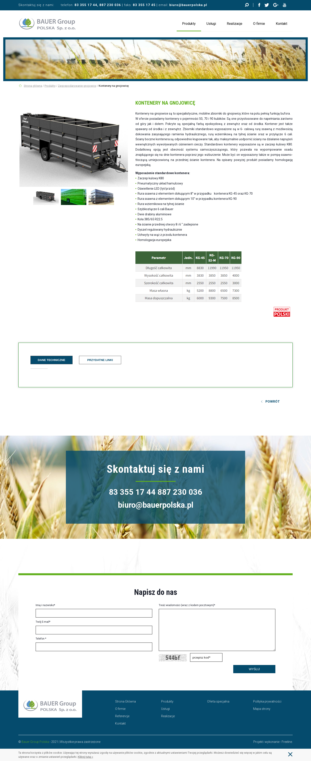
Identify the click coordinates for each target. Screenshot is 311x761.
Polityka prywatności (267, 701)
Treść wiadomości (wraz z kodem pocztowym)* (187, 605)
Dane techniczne (51, 360)
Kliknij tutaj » (85, 756)
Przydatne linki (100, 360)
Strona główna (33, 85)
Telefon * (41, 638)
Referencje (122, 716)
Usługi (211, 24)
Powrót (272, 401)
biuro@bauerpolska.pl (188, 5)
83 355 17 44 (86, 5)
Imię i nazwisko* (45, 605)
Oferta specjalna (218, 701)
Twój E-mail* (43, 621)
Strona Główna (125, 701)
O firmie (259, 24)
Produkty (189, 24)
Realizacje (234, 24)
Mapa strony (261, 709)
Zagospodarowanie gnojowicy (77, 85)
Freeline (287, 742)
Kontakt (281, 24)
